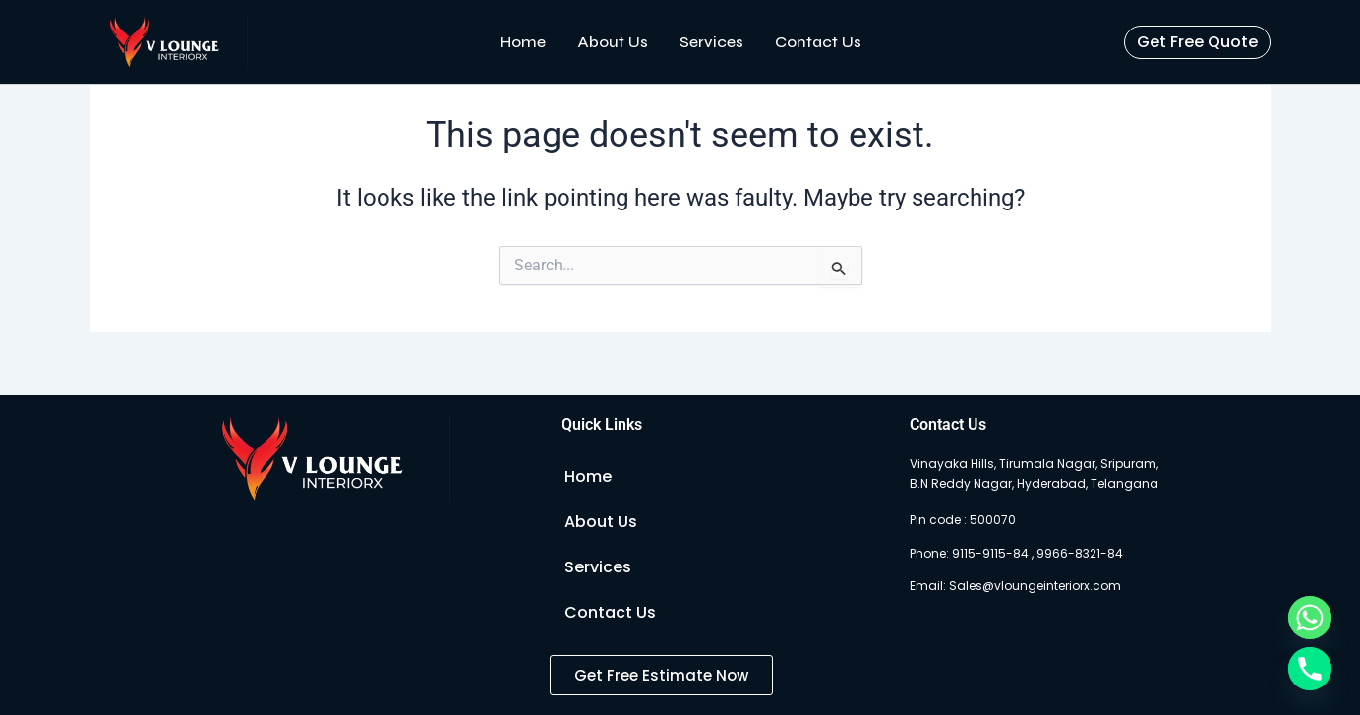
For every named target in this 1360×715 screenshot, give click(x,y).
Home (523, 41)
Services (711, 41)
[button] (1197, 42)
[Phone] (1309, 668)
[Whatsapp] (1309, 617)
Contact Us (818, 41)
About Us (612, 41)
